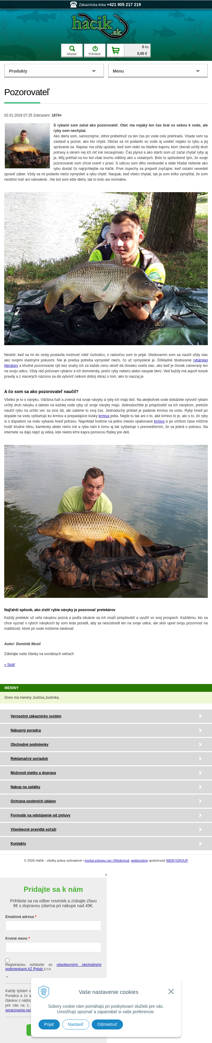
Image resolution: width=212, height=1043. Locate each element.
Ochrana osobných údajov (33, 801)
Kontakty (18, 844)
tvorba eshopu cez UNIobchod (107, 860)
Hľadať (72, 50)
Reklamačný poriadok (29, 759)
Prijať (49, 1024)
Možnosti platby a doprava (33, 773)
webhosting (139, 860)
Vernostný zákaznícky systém (36, 716)
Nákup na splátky (25, 787)
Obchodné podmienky (29, 744)
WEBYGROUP (177, 860)
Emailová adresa (19, 917)
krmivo (159, 421)
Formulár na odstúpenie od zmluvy (40, 815)
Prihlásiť (94, 50)
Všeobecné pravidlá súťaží (33, 829)
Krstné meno (16, 938)
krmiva (104, 416)
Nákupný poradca (26, 730)
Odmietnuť (107, 1024)
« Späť (9, 665)
